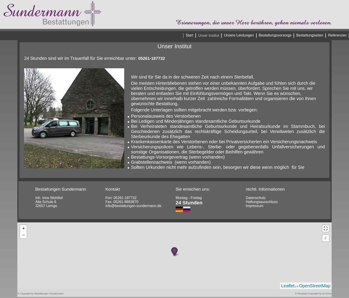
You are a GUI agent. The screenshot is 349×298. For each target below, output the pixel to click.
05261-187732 (125, 198)
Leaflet (287, 285)
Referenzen (337, 35)
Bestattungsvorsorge (275, 35)
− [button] (23, 235)
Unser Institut (208, 35)
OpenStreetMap (314, 285)
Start (189, 35)
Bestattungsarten (309, 35)
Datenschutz (256, 198)
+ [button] (23, 228)
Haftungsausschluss (262, 202)
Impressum (254, 206)
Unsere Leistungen (239, 35)
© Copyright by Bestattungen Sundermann (40, 293)
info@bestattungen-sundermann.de (133, 206)
